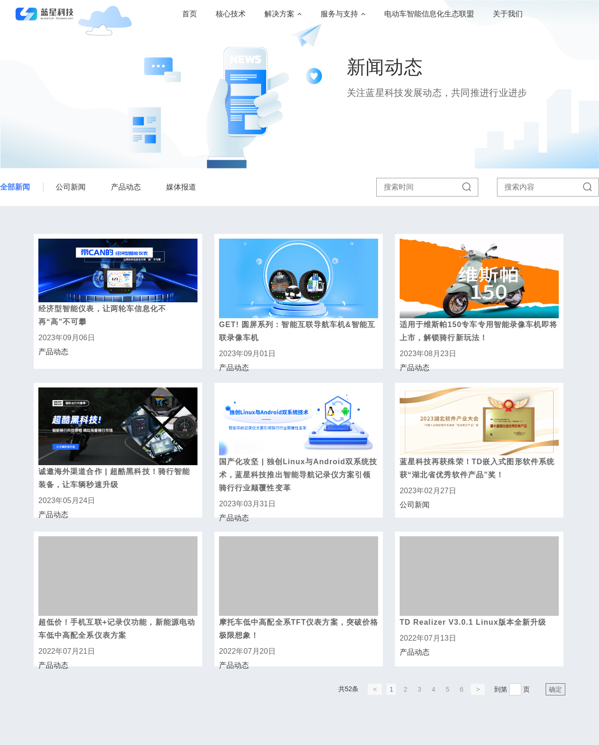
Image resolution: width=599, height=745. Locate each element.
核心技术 (231, 14)
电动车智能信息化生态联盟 (429, 14)
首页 (189, 14)
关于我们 (508, 14)
